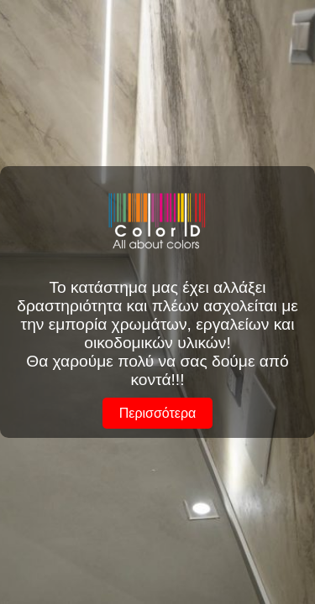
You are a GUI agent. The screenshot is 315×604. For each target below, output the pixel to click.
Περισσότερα (158, 413)
